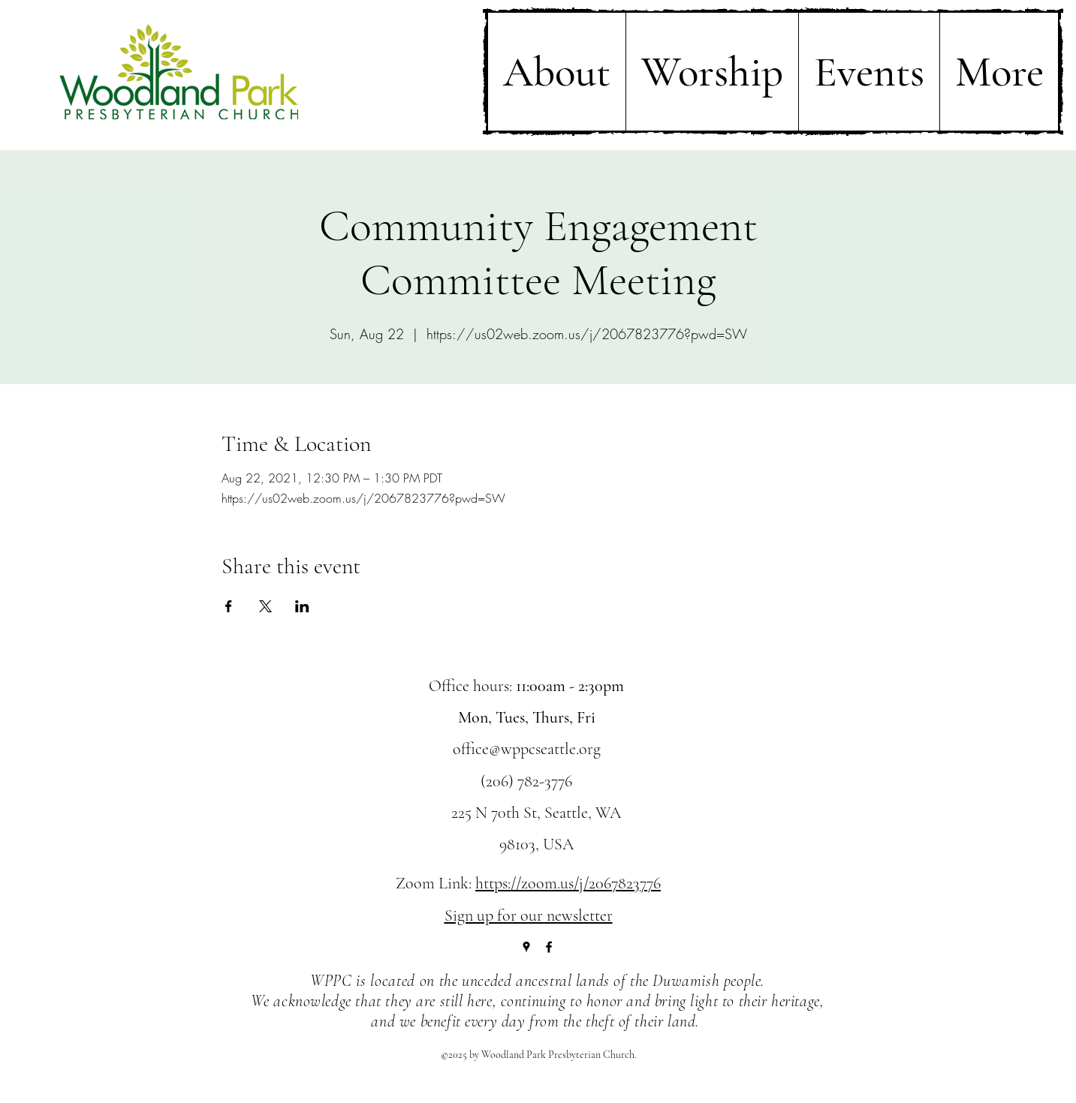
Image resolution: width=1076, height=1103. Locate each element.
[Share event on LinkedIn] (302, 606)
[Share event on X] (265, 606)
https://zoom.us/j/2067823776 (568, 883)
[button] (556, 72)
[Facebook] (548, 946)
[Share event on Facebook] (229, 606)
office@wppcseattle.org (527, 749)
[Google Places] (526, 946)
